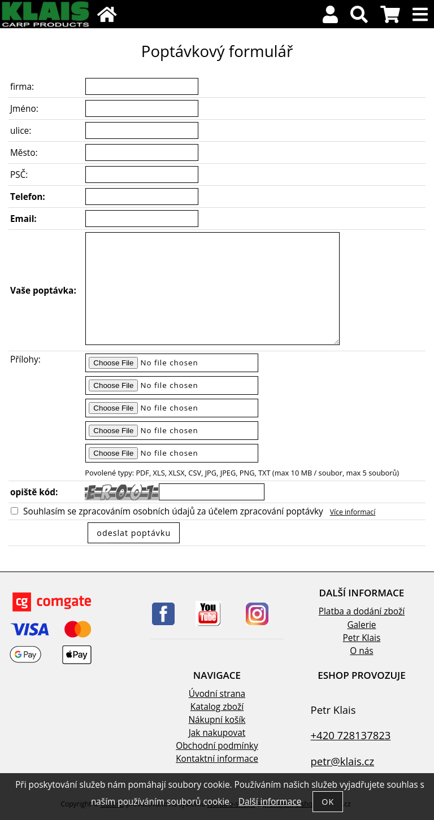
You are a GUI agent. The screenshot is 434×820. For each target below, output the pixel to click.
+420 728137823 (351, 735)
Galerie (361, 625)
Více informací (353, 512)
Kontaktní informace (217, 759)
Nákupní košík (217, 720)
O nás (361, 651)
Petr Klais (362, 638)
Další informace (269, 802)
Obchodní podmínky (217, 746)
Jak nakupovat (217, 733)
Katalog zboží (217, 707)
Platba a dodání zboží (362, 611)
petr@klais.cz (343, 761)
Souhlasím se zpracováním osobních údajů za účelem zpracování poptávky (173, 511)
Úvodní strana (217, 694)
